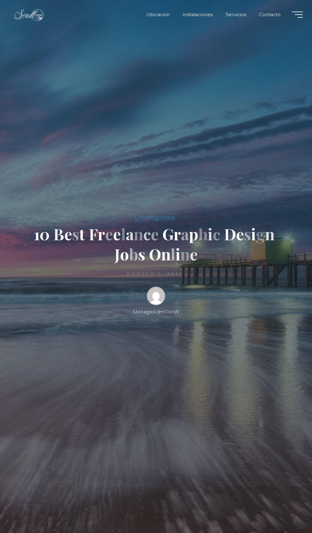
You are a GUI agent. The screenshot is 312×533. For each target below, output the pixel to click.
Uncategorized (155, 217)
